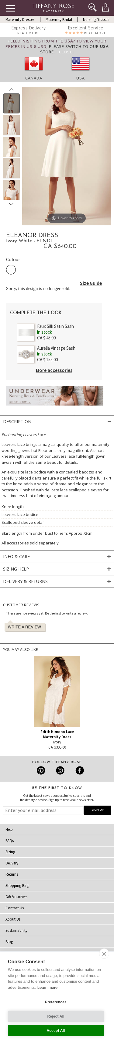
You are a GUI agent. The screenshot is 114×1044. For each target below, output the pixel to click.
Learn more (47, 987)
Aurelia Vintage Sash (56, 348)
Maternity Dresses (19, 19)
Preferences (56, 1002)
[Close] (65, 52)
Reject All (55, 1016)
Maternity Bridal (59, 19)
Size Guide (91, 283)
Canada (33, 78)
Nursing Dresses (96, 19)
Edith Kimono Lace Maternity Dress (57, 734)
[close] (104, 953)
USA (80, 78)
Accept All (56, 1031)
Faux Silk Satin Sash (55, 326)
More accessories (54, 370)
